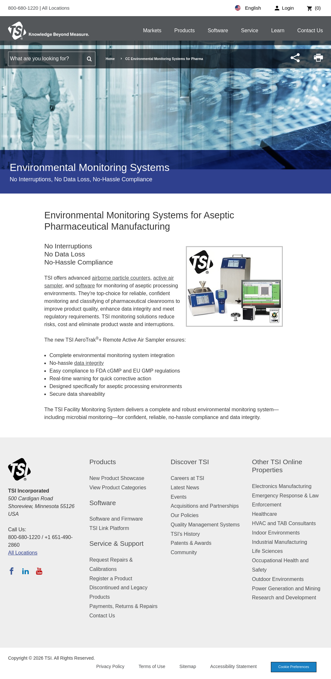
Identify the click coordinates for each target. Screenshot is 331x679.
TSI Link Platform (109, 528)
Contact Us (310, 30)
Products (184, 30)
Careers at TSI (187, 478)
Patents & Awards (191, 543)
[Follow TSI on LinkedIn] (25, 570)
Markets (152, 30)
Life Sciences (267, 551)
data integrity (89, 363)
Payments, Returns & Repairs (124, 606)
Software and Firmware (116, 519)
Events (179, 497)
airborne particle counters (121, 278)
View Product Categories (118, 487)
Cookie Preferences (293, 667)
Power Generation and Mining (286, 588)
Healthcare (264, 514)
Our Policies (184, 515)
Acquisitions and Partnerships (205, 506)
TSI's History (185, 534)
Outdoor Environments (278, 579)
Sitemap (186, 666)
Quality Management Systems (205, 524)
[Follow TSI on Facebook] (11, 570)
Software (218, 30)
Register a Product (111, 578)
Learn (277, 30)
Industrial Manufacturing (279, 542)
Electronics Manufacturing (282, 486)
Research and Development (284, 597)
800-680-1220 (24, 8)
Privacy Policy (109, 666)
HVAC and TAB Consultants (284, 523)
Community (184, 552)
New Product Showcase (117, 478)
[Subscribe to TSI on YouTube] (39, 570)
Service (249, 30)
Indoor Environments (276, 532)
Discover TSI (190, 461)
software (85, 285)
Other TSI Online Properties (277, 466)
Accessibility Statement (232, 666)
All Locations (55, 8)
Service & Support (117, 543)
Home (110, 59)
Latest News (185, 487)
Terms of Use (150, 666)
